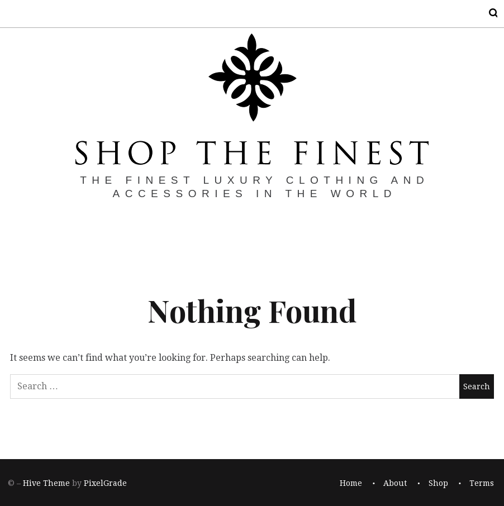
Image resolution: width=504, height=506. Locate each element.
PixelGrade (105, 483)
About (395, 483)
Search (486, 13)
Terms (481, 483)
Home (351, 483)
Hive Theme (46, 483)
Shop (438, 483)
